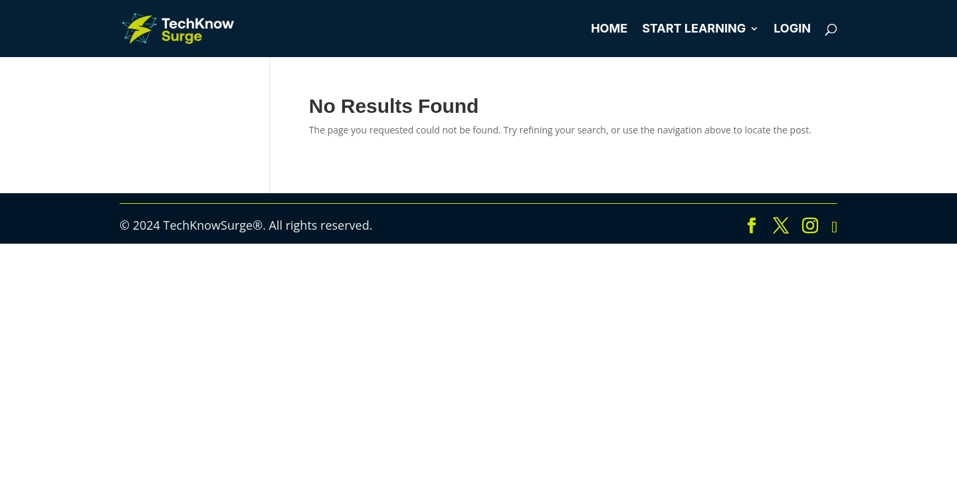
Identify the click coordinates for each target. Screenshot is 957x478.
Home (609, 29)
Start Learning (694, 29)
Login (792, 29)
